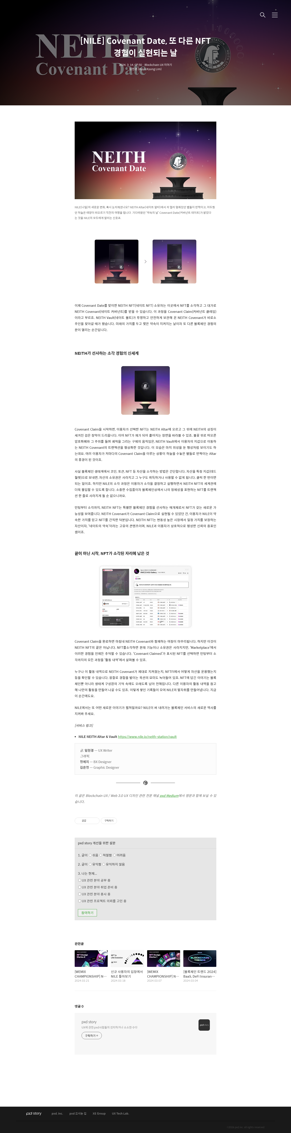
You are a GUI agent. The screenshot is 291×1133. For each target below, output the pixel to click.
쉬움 (108, 855)
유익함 (107, 864)
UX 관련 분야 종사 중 (94, 894)
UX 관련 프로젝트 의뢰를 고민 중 (102, 900)
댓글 (79, 1006)
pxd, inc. (57, 1114)
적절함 (112, 855)
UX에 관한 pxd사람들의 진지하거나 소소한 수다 (109, 1027)
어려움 (119, 855)
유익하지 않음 (113, 864)
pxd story (89, 1021)
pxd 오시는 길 (77, 1114)
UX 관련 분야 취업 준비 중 (97, 887)
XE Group (99, 1114)
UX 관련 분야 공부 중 (94, 880)
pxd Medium (169, 795)
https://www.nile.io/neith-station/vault (147, 736)
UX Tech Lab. (120, 1114)
